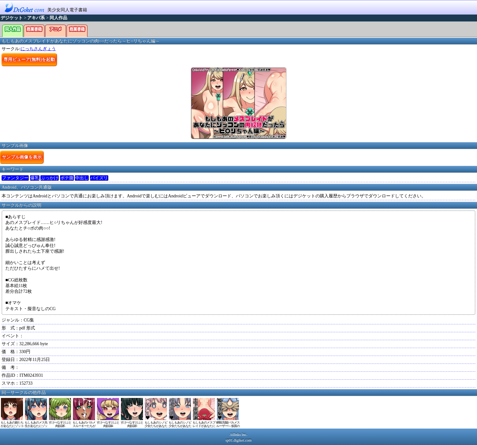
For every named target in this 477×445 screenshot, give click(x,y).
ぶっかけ (49, 178)
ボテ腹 (67, 178)
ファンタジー (15, 178)
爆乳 (34, 178)
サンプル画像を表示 (22, 156)
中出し (81, 178)
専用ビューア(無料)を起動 (29, 59)
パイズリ (99, 178)
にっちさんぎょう (38, 48)
